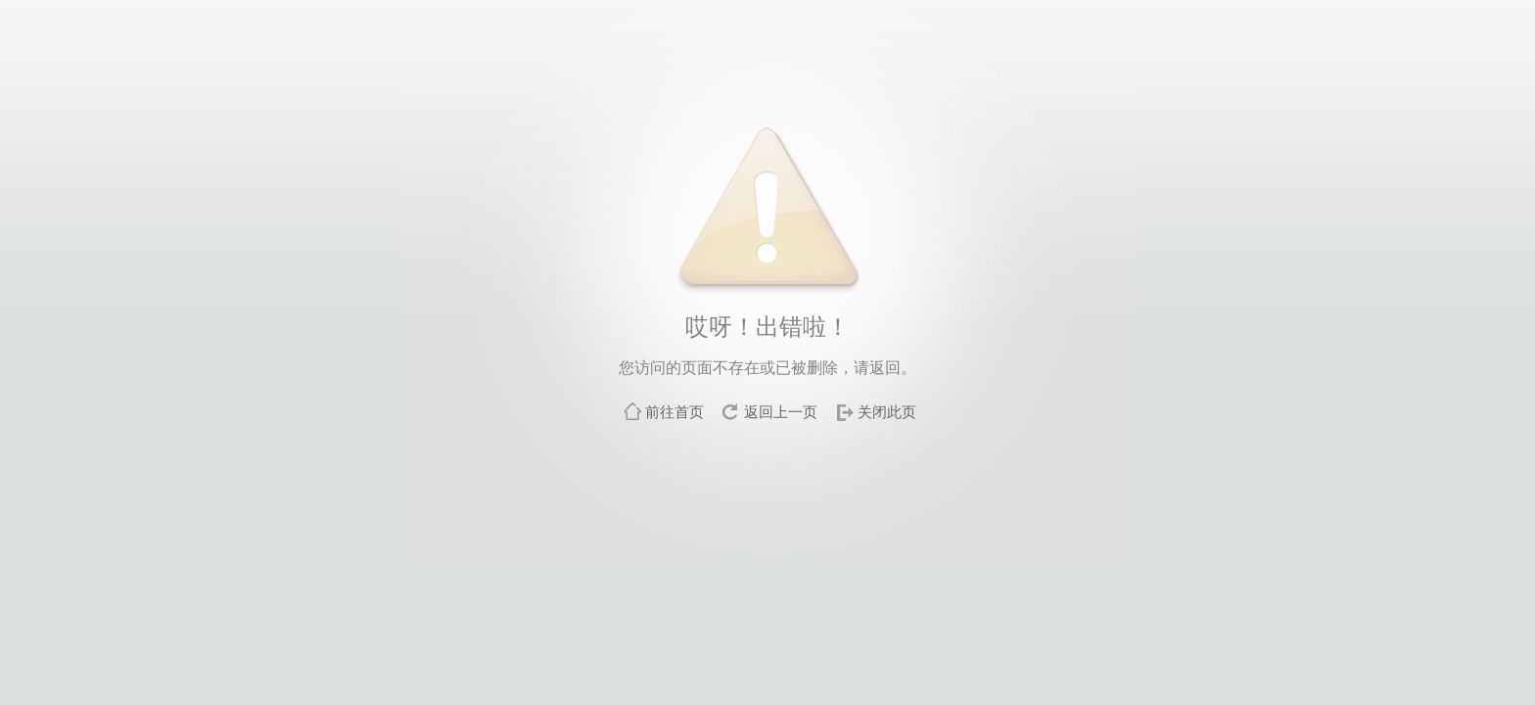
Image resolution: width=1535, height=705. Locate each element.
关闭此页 (887, 411)
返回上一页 (780, 411)
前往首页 (674, 411)
